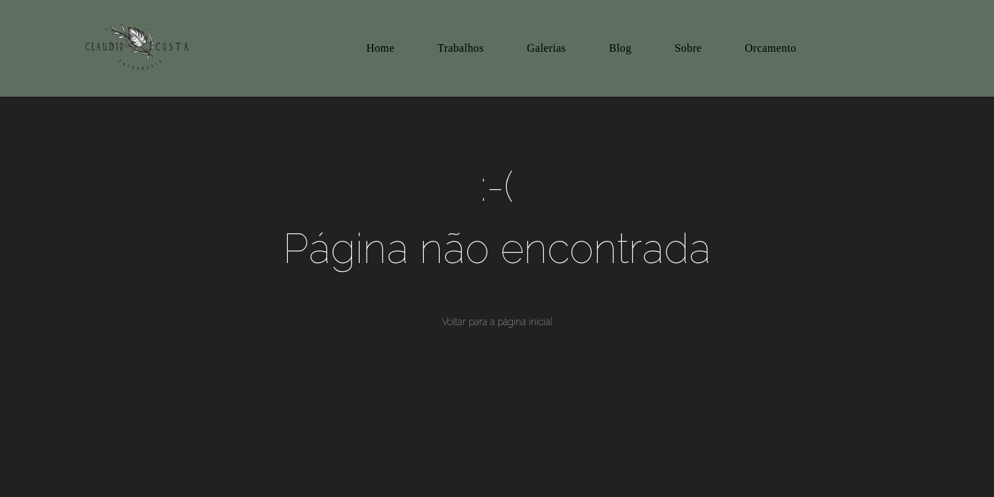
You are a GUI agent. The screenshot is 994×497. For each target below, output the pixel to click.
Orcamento (771, 48)
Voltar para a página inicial (497, 322)
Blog (620, 48)
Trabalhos (461, 48)
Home (381, 48)
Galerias (546, 48)
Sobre (687, 48)
